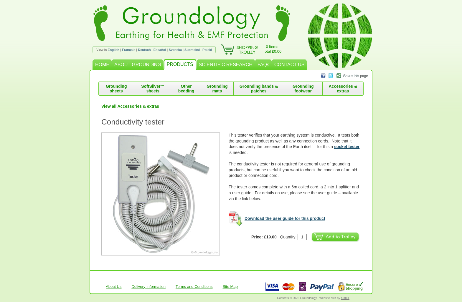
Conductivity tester (132, 121)
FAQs (263, 64)
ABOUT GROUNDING (137, 64)
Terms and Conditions (194, 286)
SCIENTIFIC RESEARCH (226, 64)
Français (128, 50)
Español (160, 50)
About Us (113, 286)
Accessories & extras (343, 88)
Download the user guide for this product (285, 218)
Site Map (230, 286)
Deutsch (144, 50)
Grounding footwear (303, 88)
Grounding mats (217, 88)
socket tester (346, 146)
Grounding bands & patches (259, 88)
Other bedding (186, 88)
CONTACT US (289, 64)
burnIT (345, 298)
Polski (207, 50)
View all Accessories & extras (130, 106)
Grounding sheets (116, 88)
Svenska (175, 50)
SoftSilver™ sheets (152, 88)
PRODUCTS (180, 64)
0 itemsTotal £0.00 (272, 49)
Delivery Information (148, 286)
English (113, 50)
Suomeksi (192, 50)
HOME (102, 64)
